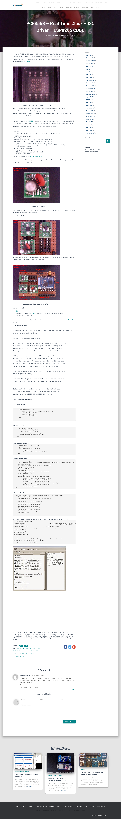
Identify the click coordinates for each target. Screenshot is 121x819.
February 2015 (90, 133)
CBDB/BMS (72, 3)
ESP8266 (15, 651)
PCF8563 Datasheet (36, 156)
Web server (16, 656)
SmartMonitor (52, 7)
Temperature (99, 3)
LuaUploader (70, 320)
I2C (31, 651)
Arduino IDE (85, 7)
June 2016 (89, 99)
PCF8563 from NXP (27, 62)
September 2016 (90, 94)
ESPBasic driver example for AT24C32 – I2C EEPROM (92, 773)
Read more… (30, 786)
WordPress (105, 815)
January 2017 (89, 83)
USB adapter (34, 653)
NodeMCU (35, 651)
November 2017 (90, 60)
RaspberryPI (98, 7)
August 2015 (89, 119)
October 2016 (89, 91)
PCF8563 (15, 653)
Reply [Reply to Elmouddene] (73, 689)
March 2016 (89, 105)
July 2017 (88, 69)
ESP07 (38, 648)
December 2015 (90, 113)
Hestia (93, 815)
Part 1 (35, 313)
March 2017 (89, 77)
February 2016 (90, 108)
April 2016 (88, 102)
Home (37, 3)
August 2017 (89, 66)
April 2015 (88, 127)
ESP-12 (34, 648)
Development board (21, 648)
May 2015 (88, 124)
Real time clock (23, 653)
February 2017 (90, 80)
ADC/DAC (80, 3)
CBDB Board (19, 311)
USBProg (61, 7)
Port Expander (89, 3)
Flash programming (24, 651)
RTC (106, 3)
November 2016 (90, 88)
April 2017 (88, 74)
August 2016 (89, 97)
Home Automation (62, 3)
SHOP (106, 7)
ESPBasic (76, 7)
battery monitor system (22, 771)
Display (43, 7)
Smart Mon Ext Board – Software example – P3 (57, 780)
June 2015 (89, 122)
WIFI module (23, 656)
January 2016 (89, 111)
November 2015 (90, 116)
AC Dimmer (52, 3)
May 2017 (88, 72)
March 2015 (89, 130)
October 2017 (89, 63)
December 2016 (90, 85)
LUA (91, 7)
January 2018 (89, 58)
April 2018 (88, 55)
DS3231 (32, 121)
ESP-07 (29, 648)
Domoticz (69, 7)
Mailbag (44, 3)
